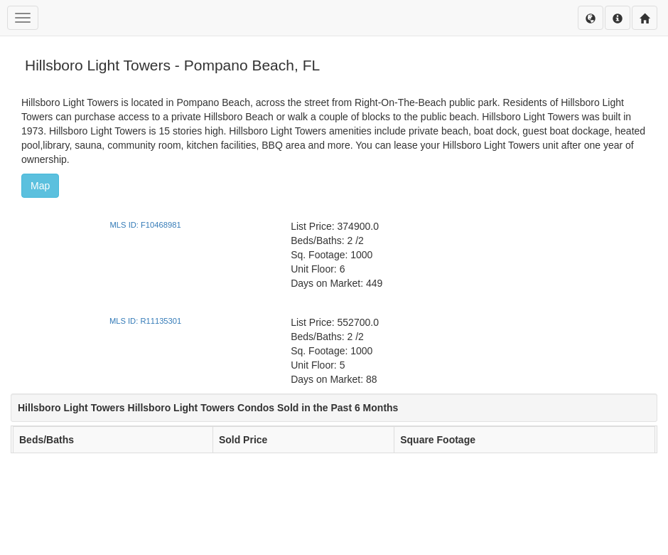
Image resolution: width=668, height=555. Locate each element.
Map (40, 185)
